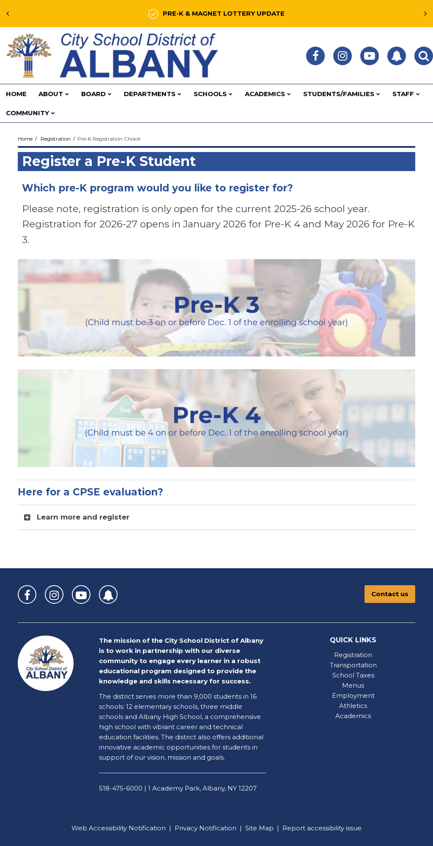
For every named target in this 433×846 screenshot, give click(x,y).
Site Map (259, 828)
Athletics (353, 706)
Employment (353, 695)
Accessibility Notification (127, 828)
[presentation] (7, 13)
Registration (56, 138)
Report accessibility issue (322, 828)
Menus (353, 685)
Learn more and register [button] (83, 517)
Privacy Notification (205, 828)
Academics (353, 716)
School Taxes (353, 675)
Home (25, 138)
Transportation (353, 665)
